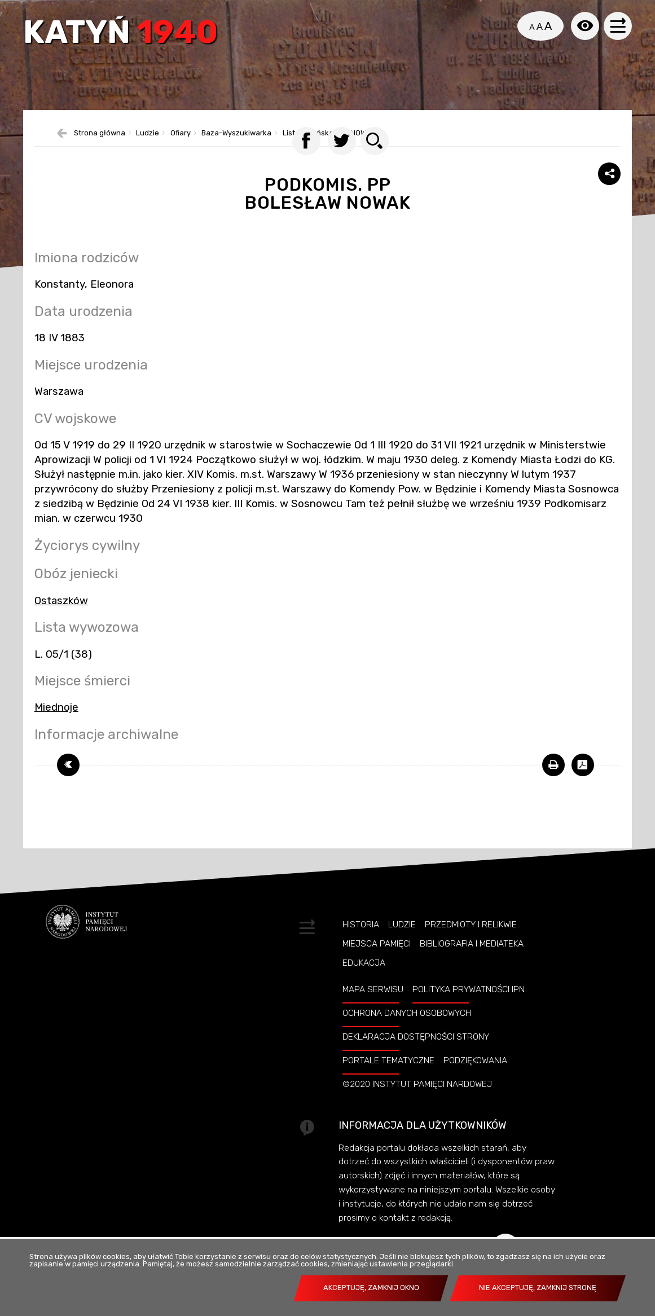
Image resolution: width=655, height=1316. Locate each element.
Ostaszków (61, 615)
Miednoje (56, 722)
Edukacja (363, 977)
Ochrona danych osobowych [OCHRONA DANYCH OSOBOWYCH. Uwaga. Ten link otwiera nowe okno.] (406, 1028)
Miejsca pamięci (376, 958)
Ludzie (402, 939)
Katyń (122, 35)
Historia (360, 939)
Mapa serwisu (372, 1004)
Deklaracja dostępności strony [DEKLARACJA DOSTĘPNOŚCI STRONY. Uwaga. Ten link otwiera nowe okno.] (415, 1051)
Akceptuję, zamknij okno (371, 1287)
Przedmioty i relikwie (471, 939)
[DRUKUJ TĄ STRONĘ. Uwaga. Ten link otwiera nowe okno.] (553, 779)
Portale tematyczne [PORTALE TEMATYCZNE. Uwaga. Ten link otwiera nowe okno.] (388, 1075)
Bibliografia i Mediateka (472, 958)
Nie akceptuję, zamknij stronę (537, 1287)
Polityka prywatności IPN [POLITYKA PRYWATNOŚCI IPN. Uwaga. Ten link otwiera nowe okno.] (468, 1004)
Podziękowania (475, 1075)
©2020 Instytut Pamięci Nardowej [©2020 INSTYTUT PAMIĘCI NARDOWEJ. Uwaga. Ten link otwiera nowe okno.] (417, 1099)
